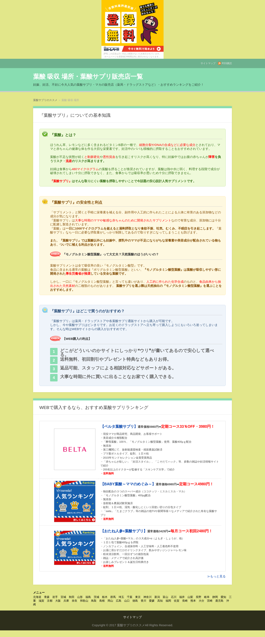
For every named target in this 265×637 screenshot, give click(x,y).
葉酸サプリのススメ (45, 100)
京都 (49, 600)
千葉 (129, 597)
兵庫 (66, 600)
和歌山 (84, 600)
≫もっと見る (216, 576)
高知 (160, 600)
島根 (102, 600)
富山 (165, 597)
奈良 (74, 600)
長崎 (185, 600)
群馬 (113, 597)
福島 (88, 597)
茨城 (96, 597)
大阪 (58, 600)
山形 (80, 597)
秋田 (71, 597)
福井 (182, 597)
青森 (46, 597)
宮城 (63, 597)
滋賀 (41, 600)
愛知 (223, 597)
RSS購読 (227, 63)
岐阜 (207, 597)
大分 (201, 600)
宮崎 (209, 600)
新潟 (157, 597)
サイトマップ (208, 63)
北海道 (37, 597)
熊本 (193, 600)
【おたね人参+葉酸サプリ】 (123, 531)
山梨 (190, 597)
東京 (138, 597)
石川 (173, 597)
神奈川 (147, 597)
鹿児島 (219, 600)
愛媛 (151, 600)
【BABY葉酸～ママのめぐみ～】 (128, 484)
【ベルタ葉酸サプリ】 (119, 426)
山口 (127, 600)
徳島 (135, 600)
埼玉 (121, 597)
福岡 (168, 600)
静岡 (215, 597)
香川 (143, 600)
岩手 (55, 597)
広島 (118, 600)
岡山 (110, 600)
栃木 (104, 597)
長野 (198, 597)
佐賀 (176, 600)
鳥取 (93, 600)
